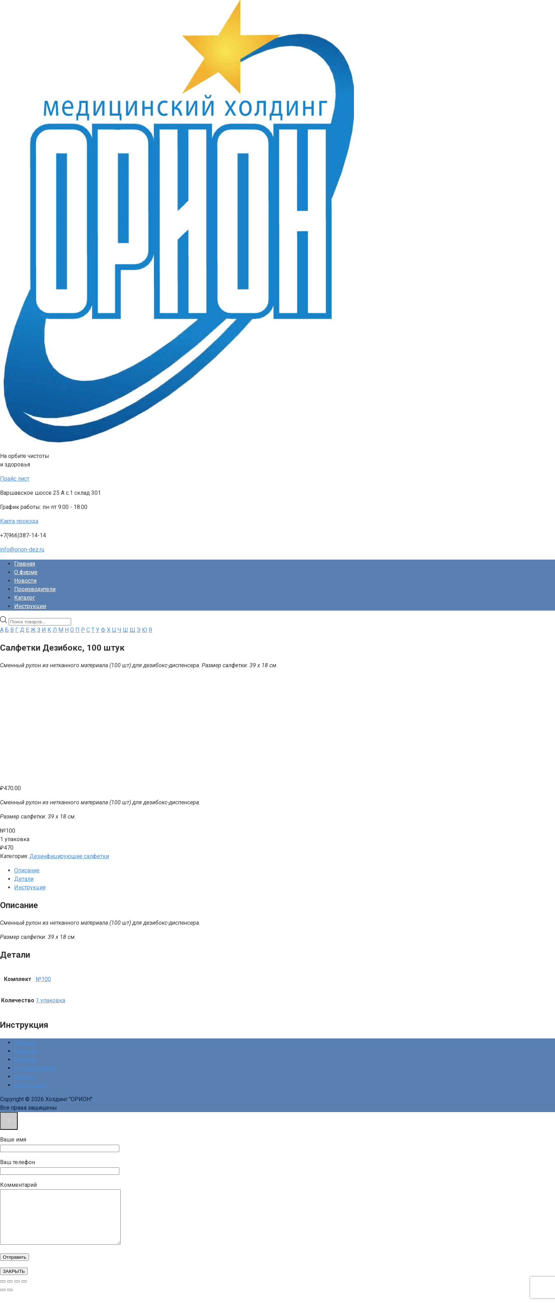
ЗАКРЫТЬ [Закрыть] (14, 1282)
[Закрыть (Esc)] (24, 1292)
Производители (35, 589)
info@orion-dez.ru (22, 549)
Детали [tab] (24, 879)
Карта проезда (19, 521)
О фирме (26, 572)
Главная (24, 563)
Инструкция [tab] (30, 887)
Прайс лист (14, 478)
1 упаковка (50, 1000)
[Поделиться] (17, 1292)
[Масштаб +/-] (3, 1292)
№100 (43, 979)
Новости (25, 580)
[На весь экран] (10, 1292)
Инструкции (30, 606)
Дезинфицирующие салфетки (69, 856)
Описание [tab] (27, 870)
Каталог (24, 597)
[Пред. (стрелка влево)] (3, 1300)
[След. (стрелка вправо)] (10, 1300)
